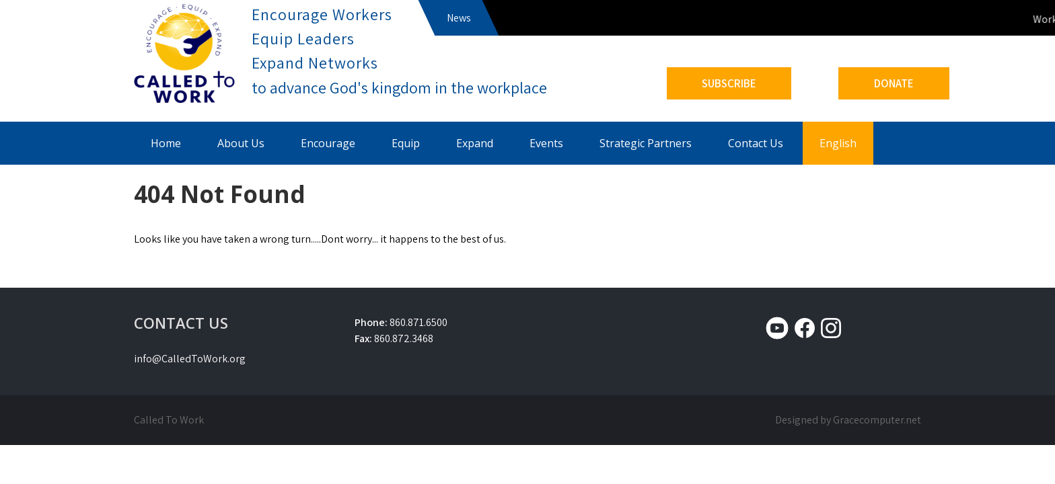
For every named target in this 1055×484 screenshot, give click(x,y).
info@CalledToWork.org (190, 359)
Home (166, 143)
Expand (474, 143)
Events (546, 143)
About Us (240, 143)
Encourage (328, 143)
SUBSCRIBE (729, 83)
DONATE (894, 83)
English (838, 143)
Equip (406, 143)
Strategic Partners (645, 143)
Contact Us (755, 143)
